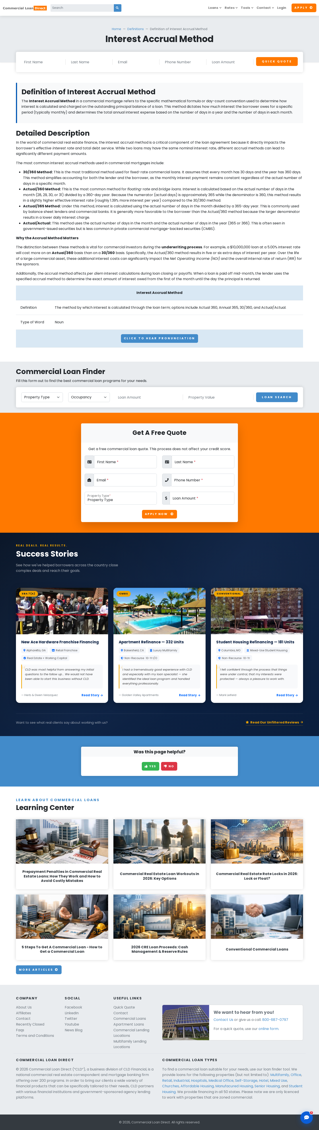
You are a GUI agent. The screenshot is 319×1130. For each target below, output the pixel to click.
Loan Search (277, 397)
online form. (269, 1028)
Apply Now (159, 514)
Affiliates (23, 1013)
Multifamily (279, 1074)
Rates (230, 8)
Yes (150, 766)
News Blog (73, 1030)
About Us (24, 1007)
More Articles (39, 970)
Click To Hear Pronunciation (159, 338)
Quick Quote (277, 61)
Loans (213, 8)
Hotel (263, 1080)
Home (116, 29)
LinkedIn (72, 1013)
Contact (264, 8)
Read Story (92, 695)
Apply (303, 8)
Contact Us (223, 1019)
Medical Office (220, 1080)
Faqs (20, 1030)
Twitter (71, 1018)
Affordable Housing (197, 1086)
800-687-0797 (275, 1019)
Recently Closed (30, 1024)
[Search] (82, 8)
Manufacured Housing (234, 1086)
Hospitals (199, 1080)
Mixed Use (278, 1080)
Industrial (181, 1080)
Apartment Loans (128, 1024)
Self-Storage (246, 1080)
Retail (167, 1080)
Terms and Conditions (35, 1035)
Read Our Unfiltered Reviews (274, 722)
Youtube (72, 1024)
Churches (170, 1086)
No (169, 766)
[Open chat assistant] (306, 1117)
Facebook (73, 1007)
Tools (245, 8)
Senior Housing (267, 1086)
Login (281, 8)
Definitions (135, 29)
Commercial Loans (129, 1018)
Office (296, 1074)
